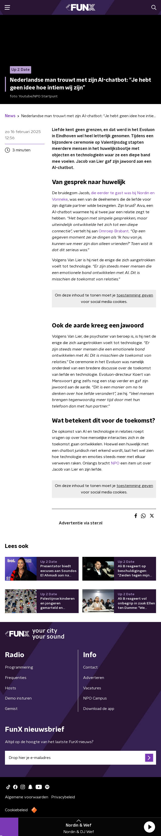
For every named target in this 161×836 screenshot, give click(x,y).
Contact (90, 667)
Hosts (10, 688)
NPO (115, 463)
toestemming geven (134, 295)
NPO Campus (95, 698)
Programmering (19, 667)
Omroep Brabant (114, 231)
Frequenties (15, 678)
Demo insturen (18, 698)
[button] (149, 827)
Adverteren (93, 678)
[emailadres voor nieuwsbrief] (80, 758)
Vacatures (92, 688)
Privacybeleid (63, 797)
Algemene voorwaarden (26, 797)
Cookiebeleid (16, 810)
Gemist (11, 709)
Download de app (98, 709)
